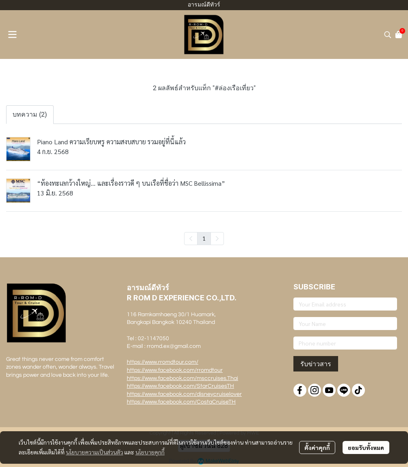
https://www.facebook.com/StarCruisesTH (180, 386)
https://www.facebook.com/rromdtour (175, 370)
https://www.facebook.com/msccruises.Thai (182, 378)
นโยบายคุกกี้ (150, 452)
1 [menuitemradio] (204, 238)
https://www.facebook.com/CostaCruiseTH (181, 402)
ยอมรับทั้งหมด (366, 447)
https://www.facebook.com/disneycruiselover (184, 394)
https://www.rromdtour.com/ (162, 362)
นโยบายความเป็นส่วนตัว (94, 452)
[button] (387, 34)
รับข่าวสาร (315, 364)
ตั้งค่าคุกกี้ (317, 447)
